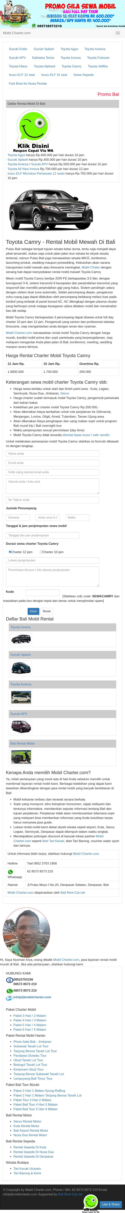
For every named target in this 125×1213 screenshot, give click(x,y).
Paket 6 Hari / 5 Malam (29, 1029)
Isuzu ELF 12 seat (22, 75)
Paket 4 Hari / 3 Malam (29, 1020)
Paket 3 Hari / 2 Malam (29, 1016)
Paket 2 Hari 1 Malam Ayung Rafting (39, 1091)
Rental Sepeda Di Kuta (29, 1147)
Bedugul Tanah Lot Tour (30, 1065)
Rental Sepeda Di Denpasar (33, 1156)
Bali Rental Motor (22, 743)
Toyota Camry (72, 66)
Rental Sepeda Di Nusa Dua (33, 1152)
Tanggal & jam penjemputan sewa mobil (36, 526)
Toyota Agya (69, 49)
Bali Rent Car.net (73, 892)
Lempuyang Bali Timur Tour (33, 1078)
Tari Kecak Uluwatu (27, 1168)
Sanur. (65, 393)
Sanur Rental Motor (27, 1121)
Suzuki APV (17, 58)
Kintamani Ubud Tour (28, 1069)
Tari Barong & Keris (27, 1173)
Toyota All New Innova (23, 169)
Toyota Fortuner (98, 58)
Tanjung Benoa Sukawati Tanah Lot (38, 1074)
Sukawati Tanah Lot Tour (31, 1046)
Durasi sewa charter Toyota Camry (32, 543)
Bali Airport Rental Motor (30, 1130)
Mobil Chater (91, 267)
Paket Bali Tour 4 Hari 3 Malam (35, 1104)
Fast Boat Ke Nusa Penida (28, 83)
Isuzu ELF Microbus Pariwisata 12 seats (36, 173)
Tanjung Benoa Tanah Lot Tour (35, 1051)
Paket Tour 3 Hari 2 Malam (32, 1100)
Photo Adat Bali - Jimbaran (32, 1042)
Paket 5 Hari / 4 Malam (29, 1025)
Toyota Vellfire (98, 66)
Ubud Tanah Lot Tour (28, 1060)
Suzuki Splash (44, 49)
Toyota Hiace (18, 66)
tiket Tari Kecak (53, 841)
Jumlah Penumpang (21, 508)
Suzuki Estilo (18, 49)
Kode (10, 592)
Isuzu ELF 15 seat (54, 75)
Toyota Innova (71, 58)
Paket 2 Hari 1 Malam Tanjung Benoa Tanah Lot (47, 1095)
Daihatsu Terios (43, 58)
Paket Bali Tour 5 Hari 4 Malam (35, 1109)
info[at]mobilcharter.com (32, 997)
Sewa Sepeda (84, 75)
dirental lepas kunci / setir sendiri (86, 435)
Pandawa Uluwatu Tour (30, 1055)
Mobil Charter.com (17, 33)
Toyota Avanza (95, 49)
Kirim (33, 611)
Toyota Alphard (44, 66)
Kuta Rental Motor (26, 1126)
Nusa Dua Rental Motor (30, 1135)
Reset (47, 611)
